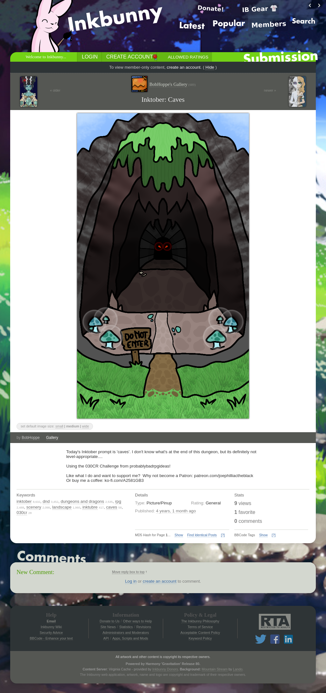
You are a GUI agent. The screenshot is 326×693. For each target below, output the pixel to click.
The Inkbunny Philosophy (200, 621)
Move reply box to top (128, 572)
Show (178, 535)
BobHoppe (31, 437)
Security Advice (51, 632)
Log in (131, 581)
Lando (238, 669)
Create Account (129, 56)
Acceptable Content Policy (200, 632)
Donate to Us (109, 621)
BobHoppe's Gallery (172, 84)
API (106, 638)
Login (90, 56)
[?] (223, 535)
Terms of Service (200, 627)
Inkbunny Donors (165, 669)
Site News (108, 627)
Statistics (126, 627)
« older (55, 90)
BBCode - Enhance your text (51, 638)
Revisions (143, 627)
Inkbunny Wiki (51, 627)
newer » (270, 90)
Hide (209, 67)
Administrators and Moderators (126, 632)
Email (51, 621)
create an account (184, 67)
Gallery (52, 437)
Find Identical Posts (202, 535)
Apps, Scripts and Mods (130, 638)
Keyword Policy (200, 638)
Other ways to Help (137, 621)
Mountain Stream (215, 669)
